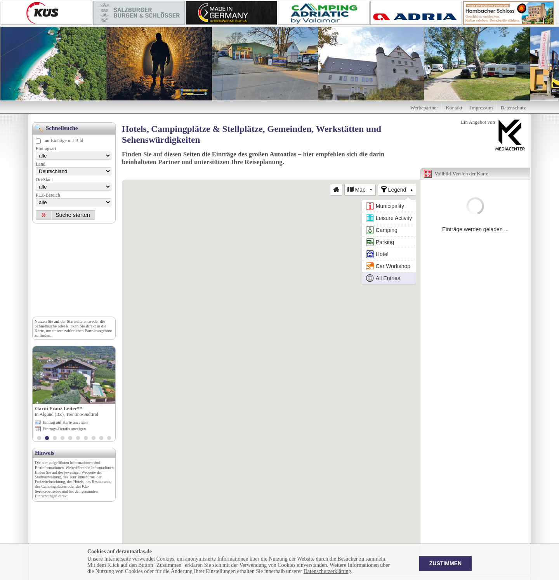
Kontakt (454, 108)
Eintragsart (46, 148)
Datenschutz (513, 108)
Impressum (481, 108)
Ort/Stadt (44, 179)
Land (40, 164)
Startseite (74, 321)
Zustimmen (445, 563)
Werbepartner (424, 108)
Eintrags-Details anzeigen (64, 428)
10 (109, 438)
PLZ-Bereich (48, 195)
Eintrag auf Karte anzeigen (65, 422)
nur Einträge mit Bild (63, 140)
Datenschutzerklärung (327, 571)
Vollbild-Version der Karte (461, 174)
